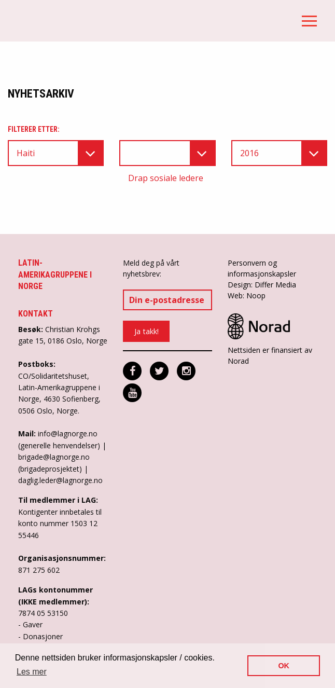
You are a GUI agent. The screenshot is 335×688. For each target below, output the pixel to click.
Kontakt (35, 314)
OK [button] (283, 666)
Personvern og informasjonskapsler (262, 268)
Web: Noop (247, 295)
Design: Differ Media (262, 285)
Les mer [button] (32, 671)
